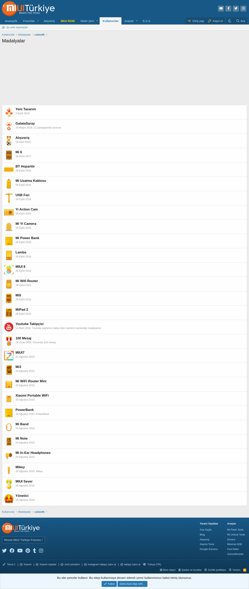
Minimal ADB (234, 544)
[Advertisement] (125, 75)
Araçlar (129, 21)
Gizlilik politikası (217, 569)
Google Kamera (209, 549)
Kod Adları (233, 549)
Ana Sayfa (205, 529)
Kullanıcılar (111, 21)
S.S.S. (147, 21)
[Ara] (240, 21)
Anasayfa (11, 21)
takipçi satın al (132, 564)
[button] (38, 21)
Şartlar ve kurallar (192, 569)
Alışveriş (49, 21)
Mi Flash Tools (235, 529)
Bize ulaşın (169, 569)
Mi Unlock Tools (236, 534)
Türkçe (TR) (152, 564)
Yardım (236, 569)
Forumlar (29, 21)
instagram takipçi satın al (102, 564)
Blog (202, 534)
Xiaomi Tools (207, 544)
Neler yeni (87, 21)
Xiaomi (27, 564)
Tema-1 (9, 564)
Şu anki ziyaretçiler (17, 27)
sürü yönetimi (72, 564)
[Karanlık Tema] (230, 21)
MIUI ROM (68, 21)
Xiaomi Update (48, 564)
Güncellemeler (235, 554)
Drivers (231, 539)
